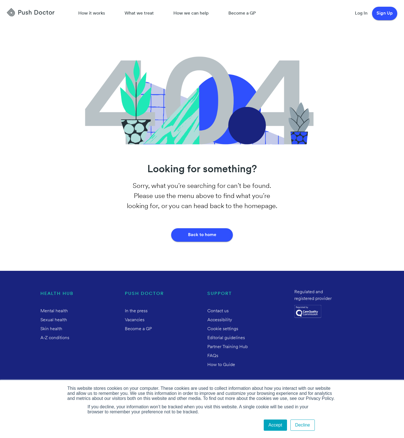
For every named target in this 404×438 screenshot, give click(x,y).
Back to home (202, 235)
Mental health (54, 311)
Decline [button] (302, 425)
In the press (136, 311)
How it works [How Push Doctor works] (91, 13)
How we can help (191, 13)
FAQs (212, 356)
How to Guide (221, 365)
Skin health (51, 329)
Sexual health (53, 320)
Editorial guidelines (226, 338)
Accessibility (219, 320)
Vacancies (134, 320)
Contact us (218, 311)
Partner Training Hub (227, 347)
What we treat (139, 13)
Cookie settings (222, 329)
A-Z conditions (54, 338)
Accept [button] (275, 425)
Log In (361, 13)
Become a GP (242, 13)
